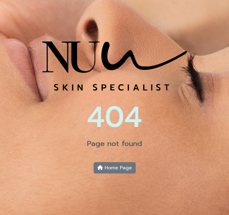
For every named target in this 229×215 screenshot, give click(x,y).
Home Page (114, 167)
